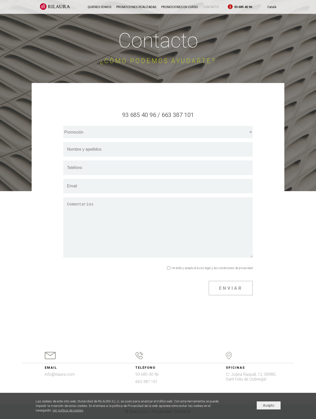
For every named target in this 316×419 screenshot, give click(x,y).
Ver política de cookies (67, 410)
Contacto (211, 7)
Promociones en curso (179, 7)
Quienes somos (99, 7)
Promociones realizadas (136, 7)
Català (271, 7)
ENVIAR (230, 288)
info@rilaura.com (60, 374)
